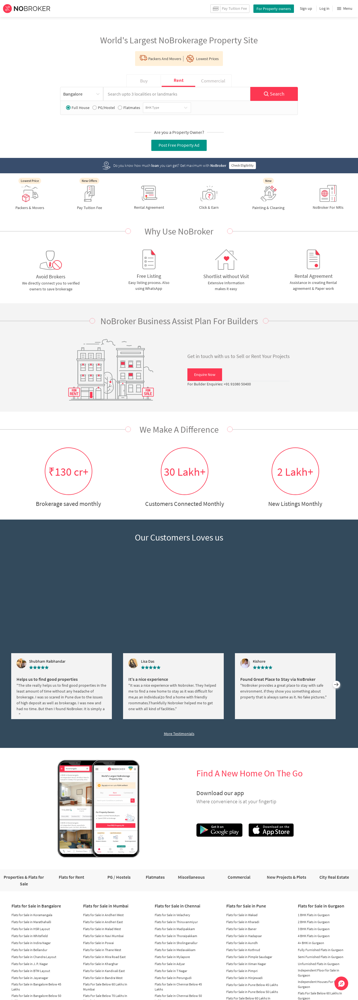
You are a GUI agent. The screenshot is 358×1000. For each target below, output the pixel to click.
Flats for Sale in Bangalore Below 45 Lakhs (36, 986)
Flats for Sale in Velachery (172, 915)
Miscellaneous (191, 877)
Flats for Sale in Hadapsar (244, 936)
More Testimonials (179, 733)
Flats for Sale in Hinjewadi (244, 978)
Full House (78, 107)
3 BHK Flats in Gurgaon (314, 929)
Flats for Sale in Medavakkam (175, 950)
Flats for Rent (71, 877)
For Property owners (273, 8)
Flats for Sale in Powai (98, 943)
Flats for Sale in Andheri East (103, 922)
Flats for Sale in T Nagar (171, 971)
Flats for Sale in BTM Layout (30, 971)
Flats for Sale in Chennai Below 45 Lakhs (178, 986)
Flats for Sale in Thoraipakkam (176, 936)
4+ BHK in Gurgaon (311, 943)
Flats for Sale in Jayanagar (29, 978)
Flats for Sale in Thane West (102, 950)
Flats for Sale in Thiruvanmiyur (176, 922)
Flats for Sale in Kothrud (243, 950)
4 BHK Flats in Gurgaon (314, 936)
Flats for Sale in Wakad (242, 915)
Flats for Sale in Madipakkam (175, 929)
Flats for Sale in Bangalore (36, 906)
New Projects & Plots (286, 877)
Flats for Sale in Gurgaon (321, 906)
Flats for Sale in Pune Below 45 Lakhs (252, 985)
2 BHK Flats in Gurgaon (314, 922)
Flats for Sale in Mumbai (105, 906)
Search (273, 94)
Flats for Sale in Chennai (177, 906)
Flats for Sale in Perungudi (173, 978)
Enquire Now (204, 374)
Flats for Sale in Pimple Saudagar (249, 957)
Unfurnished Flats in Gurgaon (319, 964)
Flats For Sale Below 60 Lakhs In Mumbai (105, 986)
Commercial (239, 877)
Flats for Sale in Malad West (102, 929)
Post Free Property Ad (179, 145)
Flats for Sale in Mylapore (172, 957)
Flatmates (129, 107)
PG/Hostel (103, 107)
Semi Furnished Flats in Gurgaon (320, 957)
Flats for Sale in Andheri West (103, 915)
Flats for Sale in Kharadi (242, 922)
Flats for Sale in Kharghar (100, 964)
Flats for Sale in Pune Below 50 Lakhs (252, 992)
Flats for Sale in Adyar (170, 964)
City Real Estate (334, 877)
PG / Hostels (119, 877)
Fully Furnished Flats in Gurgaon (320, 950)
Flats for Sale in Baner (241, 929)
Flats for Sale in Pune (246, 906)
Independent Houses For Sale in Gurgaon (320, 984)
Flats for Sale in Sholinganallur (176, 943)
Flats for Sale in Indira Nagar (31, 943)
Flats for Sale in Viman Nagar (246, 964)
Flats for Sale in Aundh (242, 943)
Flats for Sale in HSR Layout (30, 929)
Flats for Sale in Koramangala (31, 915)
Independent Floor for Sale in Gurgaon (318, 972)
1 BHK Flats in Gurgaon (314, 915)
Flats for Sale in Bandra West (103, 978)
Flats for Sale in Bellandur (29, 950)
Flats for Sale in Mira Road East (104, 957)
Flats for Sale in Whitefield (29, 936)
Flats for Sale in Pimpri (242, 971)
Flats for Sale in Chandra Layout (33, 957)
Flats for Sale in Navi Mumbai (103, 936)
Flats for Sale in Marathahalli (31, 922)
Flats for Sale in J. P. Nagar (29, 964)
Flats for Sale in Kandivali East (104, 971)
